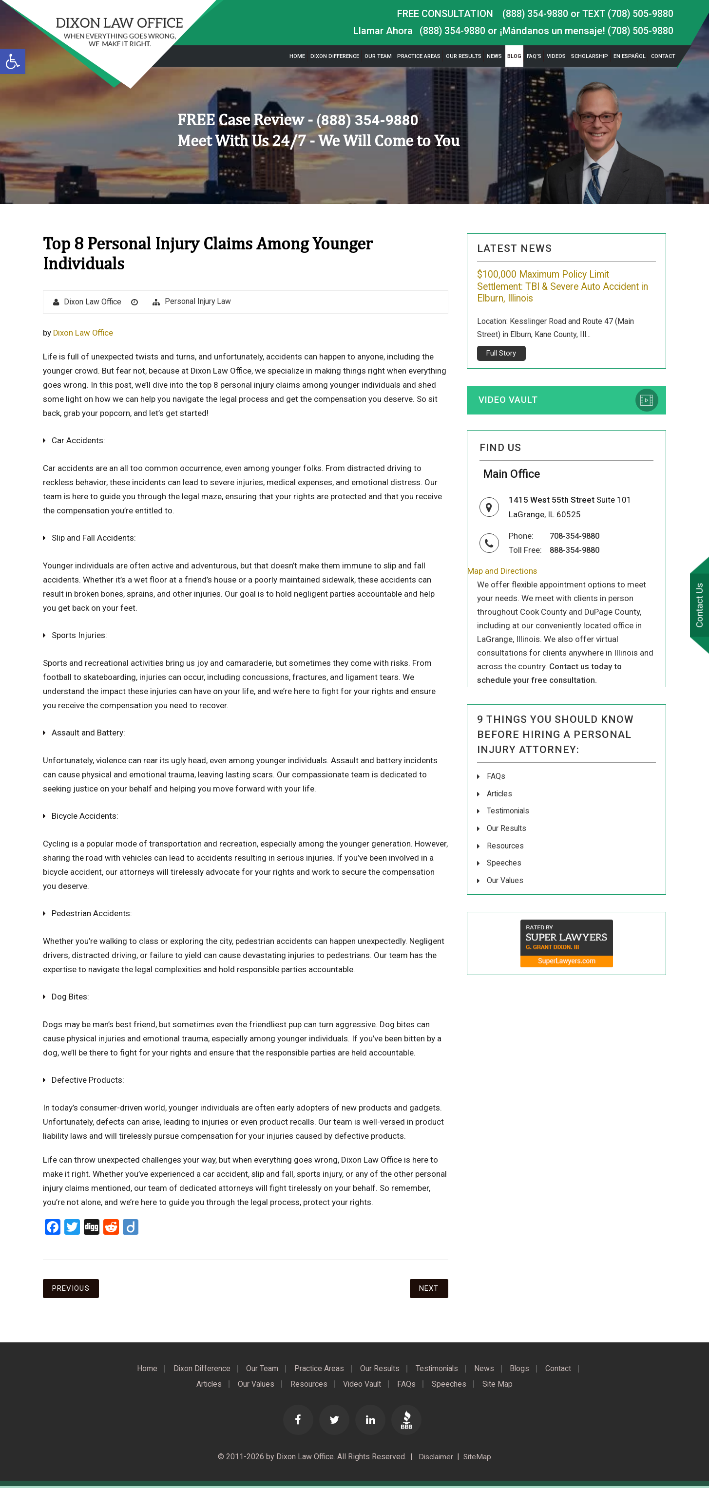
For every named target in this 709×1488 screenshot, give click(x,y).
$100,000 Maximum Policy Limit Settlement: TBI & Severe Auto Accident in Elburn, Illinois (563, 287)
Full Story (501, 353)
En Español (629, 56)
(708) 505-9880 (640, 31)
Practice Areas (419, 56)
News (494, 56)
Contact (663, 56)
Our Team (378, 56)
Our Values (505, 880)
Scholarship (589, 56)
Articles (500, 795)
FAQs (496, 778)
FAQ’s (534, 56)
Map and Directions (502, 573)
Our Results (463, 56)
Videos (556, 56)
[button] (12, 61)
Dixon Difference (334, 56)
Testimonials (509, 812)
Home (297, 56)
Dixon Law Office (93, 302)
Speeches (504, 863)
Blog (514, 56)
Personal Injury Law (198, 301)
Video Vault (509, 400)
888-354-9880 (577, 552)
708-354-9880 (577, 539)
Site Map (501, 1385)
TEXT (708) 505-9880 (626, 13)
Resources (505, 846)
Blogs (525, 1370)
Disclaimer (434, 1458)
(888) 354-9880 (532, 13)
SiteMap (478, 1458)
